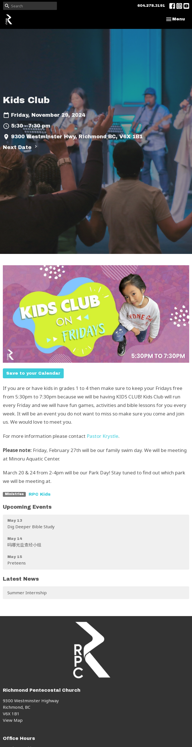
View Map (13, 720)
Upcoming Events (27, 507)
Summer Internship (27, 592)
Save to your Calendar (33, 373)
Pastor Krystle (102, 436)
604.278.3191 (151, 6)
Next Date (21, 147)
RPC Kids (40, 494)
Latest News (21, 579)
